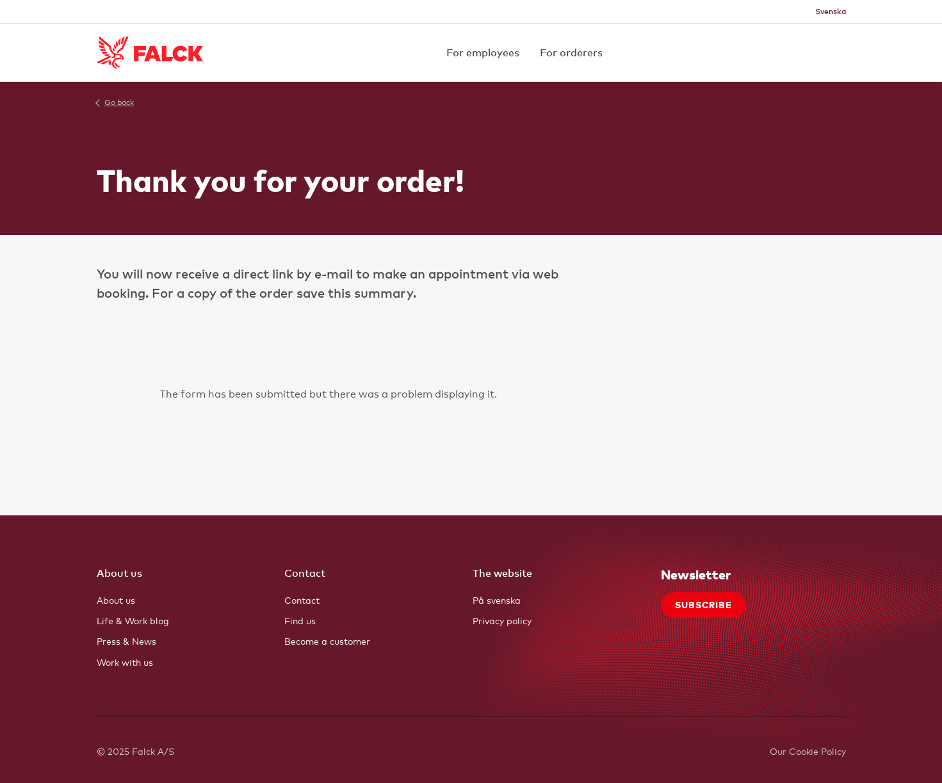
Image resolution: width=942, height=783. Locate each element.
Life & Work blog (133, 620)
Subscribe (703, 604)
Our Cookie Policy (808, 751)
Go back (119, 102)
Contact (302, 600)
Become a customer (327, 641)
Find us (300, 620)
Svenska (830, 11)
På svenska (497, 600)
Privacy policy (502, 620)
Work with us (125, 662)
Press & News (126, 641)
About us (116, 600)
